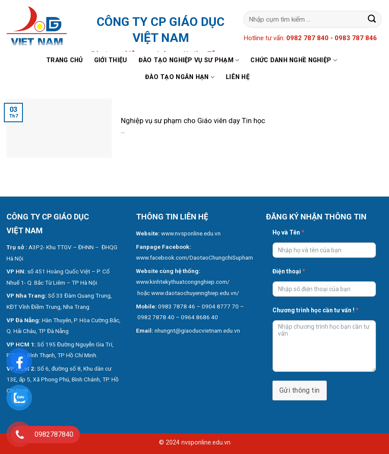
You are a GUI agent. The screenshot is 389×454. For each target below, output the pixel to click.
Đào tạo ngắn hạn (180, 77)
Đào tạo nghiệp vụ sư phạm (189, 60)
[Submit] (372, 19)
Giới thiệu (110, 60)
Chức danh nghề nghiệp (293, 60)
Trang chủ (64, 60)
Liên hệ (238, 77)
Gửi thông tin (299, 390)
